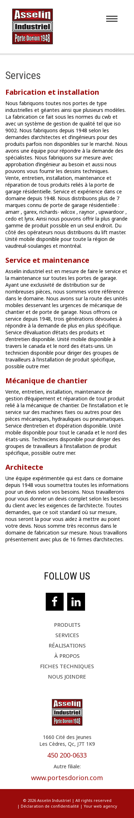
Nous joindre (67, 676)
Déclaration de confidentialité (50, 806)
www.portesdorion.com (67, 777)
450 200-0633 (67, 755)
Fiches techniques (67, 666)
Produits (67, 624)
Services (67, 635)
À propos (67, 656)
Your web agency (100, 806)
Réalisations (67, 645)
